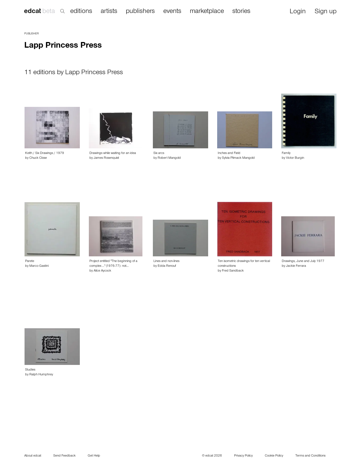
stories (241, 11)
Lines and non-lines (166, 261)
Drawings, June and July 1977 (303, 261)
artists (109, 11)
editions (81, 11)
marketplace (207, 11)
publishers (140, 11)
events (172, 11)
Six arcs (158, 153)
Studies (30, 370)
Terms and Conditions (310, 456)
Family (286, 153)
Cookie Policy (274, 456)
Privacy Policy (243, 456)
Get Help (94, 456)
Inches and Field (229, 153)
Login (298, 12)
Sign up (325, 12)
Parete (29, 261)
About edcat (32, 456)
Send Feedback (64, 456)
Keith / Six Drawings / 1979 (44, 153)
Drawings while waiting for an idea (112, 153)
